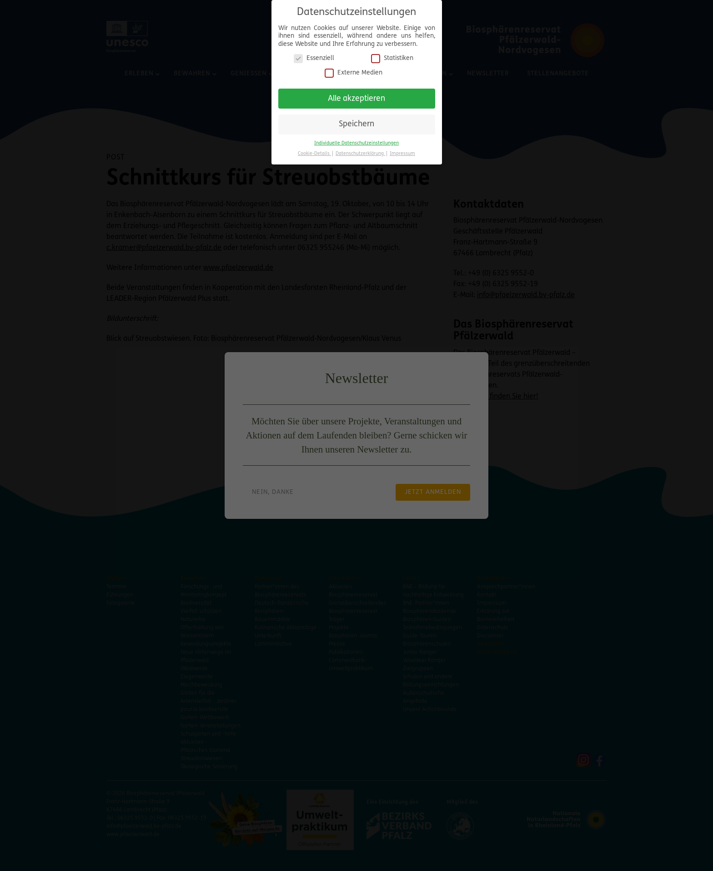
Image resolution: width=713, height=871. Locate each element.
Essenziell (314, 54)
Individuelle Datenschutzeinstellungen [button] (356, 139)
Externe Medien (353, 69)
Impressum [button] (402, 149)
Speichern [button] (356, 120)
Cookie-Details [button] (314, 149)
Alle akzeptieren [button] (356, 95)
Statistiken (392, 54)
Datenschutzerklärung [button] (360, 149)
